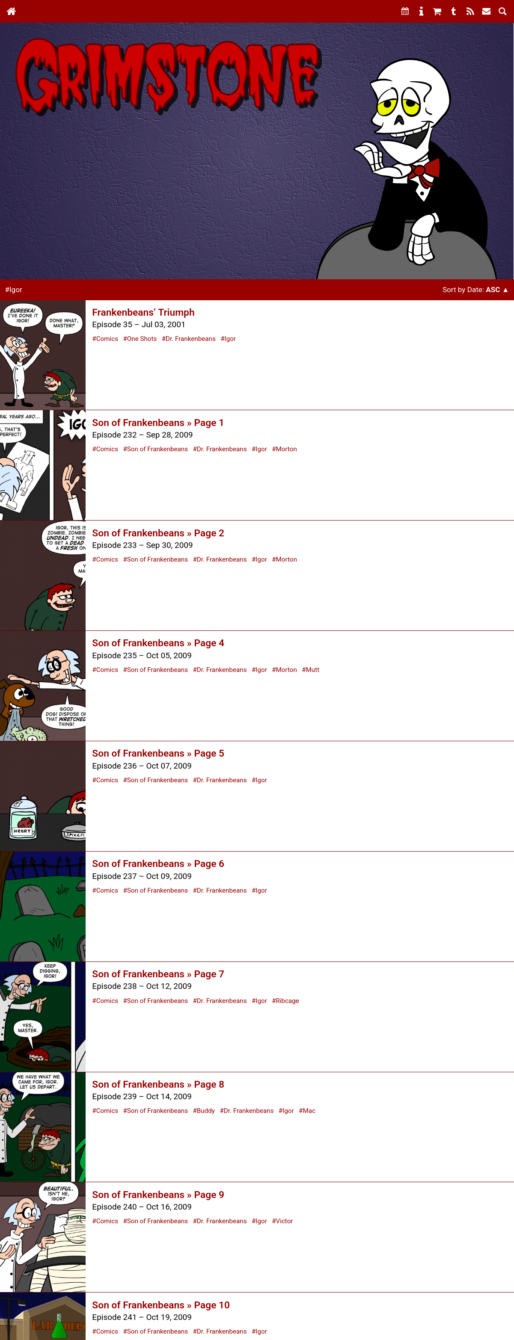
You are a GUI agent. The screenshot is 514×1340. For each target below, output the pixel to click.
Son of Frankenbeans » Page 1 (158, 423)
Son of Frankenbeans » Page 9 (158, 1195)
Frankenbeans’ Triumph (143, 312)
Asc (493, 289)
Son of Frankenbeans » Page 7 (158, 974)
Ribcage (287, 1001)
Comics (107, 339)
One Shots (142, 339)
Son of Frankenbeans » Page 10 (161, 1305)
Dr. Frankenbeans (191, 339)
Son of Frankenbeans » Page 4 (158, 643)
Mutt (313, 670)
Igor (230, 339)
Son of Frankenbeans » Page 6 (158, 864)
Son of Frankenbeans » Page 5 (158, 753)
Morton (286, 449)
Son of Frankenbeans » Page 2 (158, 533)
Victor (284, 1221)
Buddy (206, 1111)
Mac (309, 1111)
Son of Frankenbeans (157, 449)
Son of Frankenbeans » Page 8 (158, 1084)
